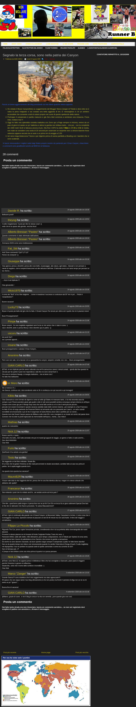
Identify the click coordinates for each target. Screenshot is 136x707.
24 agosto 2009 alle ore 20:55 (78, 306)
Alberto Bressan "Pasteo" (23, 231)
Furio (11, 448)
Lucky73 (13, 307)
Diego (11, 276)
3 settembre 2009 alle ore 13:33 (77, 573)
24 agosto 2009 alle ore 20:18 (78, 259)
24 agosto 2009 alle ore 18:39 (78, 210)
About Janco (16, 44)
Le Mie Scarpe (68, 44)
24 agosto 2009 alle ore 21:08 (78, 320)
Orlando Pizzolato (67, 48)
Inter (46, 59)
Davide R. (14, 210)
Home (5, 44)
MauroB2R (14, 476)
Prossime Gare (83, 44)
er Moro (12, 383)
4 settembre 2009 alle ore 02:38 (77, 592)
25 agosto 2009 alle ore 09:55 (78, 395)
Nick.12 (12, 431)
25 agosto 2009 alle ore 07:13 (78, 353)
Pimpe (12, 321)
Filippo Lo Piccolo (18, 525)
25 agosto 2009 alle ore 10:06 (78, 421)
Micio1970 (14, 290)
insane (12, 345)
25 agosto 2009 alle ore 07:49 (78, 364)
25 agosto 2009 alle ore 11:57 (78, 431)
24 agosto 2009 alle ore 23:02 (78, 344)
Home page (45, 652)
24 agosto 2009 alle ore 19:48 (78, 248)
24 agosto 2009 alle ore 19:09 (78, 231)
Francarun (14, 488)
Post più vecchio (81, 652)
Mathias (12, 422)
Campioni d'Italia (117, 44)
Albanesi (81, 48)
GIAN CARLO (16, 365)
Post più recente (9, 652)
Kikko (11, 395)
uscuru (12, 333)
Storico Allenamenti (34, 44)
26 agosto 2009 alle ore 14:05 (78, 487)
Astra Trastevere (100, 44)
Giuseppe (14, 261)
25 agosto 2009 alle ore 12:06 (78, 447)
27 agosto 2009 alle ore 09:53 (78, 525)
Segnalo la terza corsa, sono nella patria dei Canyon (40, 55)
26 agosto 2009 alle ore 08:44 (78, 476)
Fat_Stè (12, 248)
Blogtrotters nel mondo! (32, 48)
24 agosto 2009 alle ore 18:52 (78, 219)
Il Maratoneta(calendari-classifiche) (102, 48)
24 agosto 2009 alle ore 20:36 (78, 290)
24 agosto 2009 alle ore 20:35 (78, 275)
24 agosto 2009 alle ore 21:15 (78, 332)
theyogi (12, 220)
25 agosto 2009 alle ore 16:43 (78, 457)
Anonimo (13, 355)
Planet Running (51, 48)
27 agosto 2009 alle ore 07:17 (78, 510)
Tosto (11, 457)
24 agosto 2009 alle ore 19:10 (78, 238)
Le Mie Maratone (52, 44)
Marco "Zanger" (17, 573)
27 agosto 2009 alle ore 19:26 (78, 556)
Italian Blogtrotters (11, 48)
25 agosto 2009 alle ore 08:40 (78, 381)
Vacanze (52, 59)
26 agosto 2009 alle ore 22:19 (78, 497)
